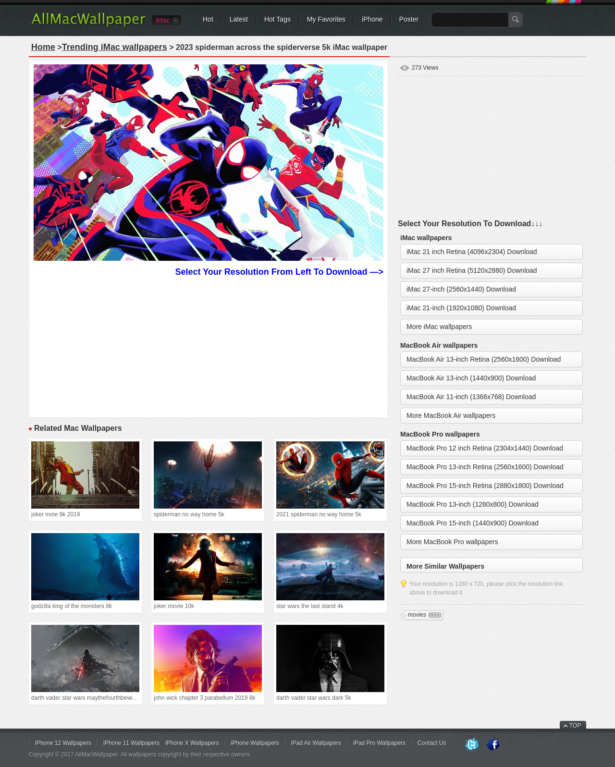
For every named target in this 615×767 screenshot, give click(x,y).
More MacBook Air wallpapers (450, 415)
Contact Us (432, 743)
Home (43, 47)
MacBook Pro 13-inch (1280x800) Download (472, 504)
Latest (239, 19)
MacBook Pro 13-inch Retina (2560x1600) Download (485, 467)
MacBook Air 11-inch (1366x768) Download (471, 397)
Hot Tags (277, 19)
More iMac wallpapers (439, 326)
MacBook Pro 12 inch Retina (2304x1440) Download (484, 448)
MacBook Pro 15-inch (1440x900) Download (472, 523)
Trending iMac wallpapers (114, 47)
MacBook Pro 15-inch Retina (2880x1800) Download (485, 485)
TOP (575, 725)
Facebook (493, 745)
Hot (208, 19)
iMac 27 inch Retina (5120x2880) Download (471, 270)
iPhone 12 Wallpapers (63, 743)
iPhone (372, 19)
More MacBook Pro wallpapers (452, 542)
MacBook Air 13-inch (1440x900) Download (471, 378)
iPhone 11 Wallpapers (131, 743)
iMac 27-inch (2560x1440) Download (461, 289)
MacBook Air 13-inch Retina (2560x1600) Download (483, 359)
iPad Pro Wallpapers (379, 743)
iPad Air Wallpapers (316, 743)
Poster (408, 19)
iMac (163, 20)
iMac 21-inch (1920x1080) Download (461, 308)
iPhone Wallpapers (255, 743)
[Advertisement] (208, 346)
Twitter (472, 745)
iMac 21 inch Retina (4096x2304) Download (471, 252)
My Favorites (326, 19)
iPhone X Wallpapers (192, 743)
